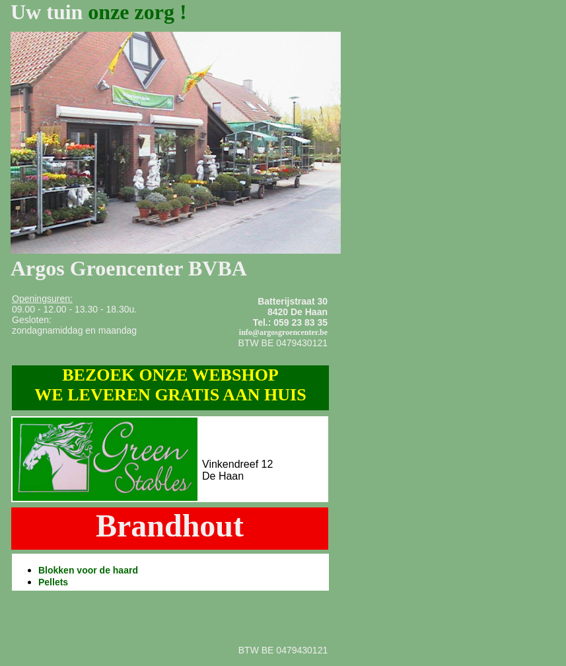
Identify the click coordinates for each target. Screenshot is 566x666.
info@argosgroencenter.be (283, 332)
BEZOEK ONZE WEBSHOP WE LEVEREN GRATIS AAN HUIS (170, 384)
